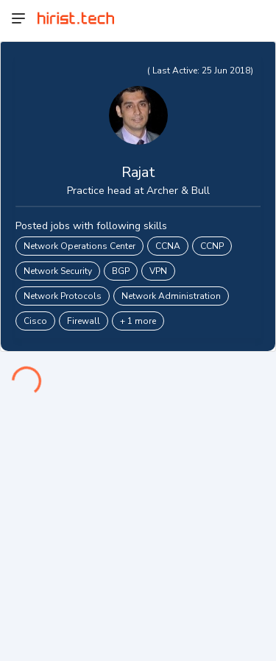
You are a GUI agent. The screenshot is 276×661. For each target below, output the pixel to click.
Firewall (83, 321)
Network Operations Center (79, 246)
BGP (121, 271)
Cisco (35, 321)
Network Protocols (63, 296)
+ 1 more (138, 321)
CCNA (167, 246)
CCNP (212, 246)
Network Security (58, 271)
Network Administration (171, 296)
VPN (158, 271)
